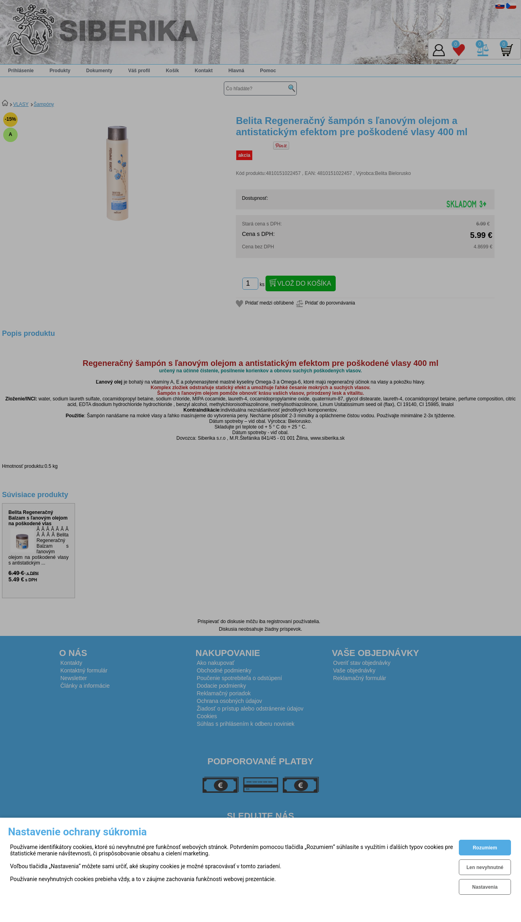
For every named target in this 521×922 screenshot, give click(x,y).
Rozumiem (485, 848)
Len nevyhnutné (484, 867)
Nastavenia (484, 887)
